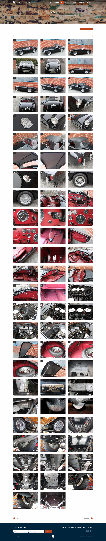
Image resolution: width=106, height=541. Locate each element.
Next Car (88, 36)
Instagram (87, 531)
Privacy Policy (89, 536)
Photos (22, 29)
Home (51, 2)
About (75, 2)
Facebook (91, 531)
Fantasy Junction (24, 2)
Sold (62, 2)
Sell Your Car (68, 2)
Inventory (56, 2)
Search (92, 2)
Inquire (86, 29)
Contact (90, 527)
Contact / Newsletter (84, 2)
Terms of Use (82, 536)
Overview (15, 29)
